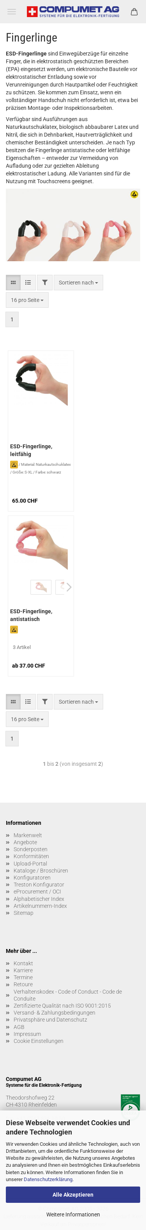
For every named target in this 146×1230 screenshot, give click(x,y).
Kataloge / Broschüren (41, 870)
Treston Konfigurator (39, 884)
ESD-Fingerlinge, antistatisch (31, 615)
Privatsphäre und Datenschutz (50, 1020)
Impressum (27, 1034)
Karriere (23, 970)
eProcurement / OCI (37, 891)
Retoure (23, 984)
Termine (23, 977)
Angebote (25, 842)
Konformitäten (31, 856)
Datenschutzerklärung (48, 1179)
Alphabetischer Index (39, 899)
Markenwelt (28, 835)
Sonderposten (30, 849)
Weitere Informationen (73, 1214)
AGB (19, 1027)
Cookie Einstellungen (38, 1041)
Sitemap (23, 913)
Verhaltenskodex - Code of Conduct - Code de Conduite (68, 995)
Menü (11, 11)
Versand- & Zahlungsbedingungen (54, 1013)
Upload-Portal (30, 863)
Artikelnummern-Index (40, 906)
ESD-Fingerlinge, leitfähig (31, 450)
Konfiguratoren (32, 877)
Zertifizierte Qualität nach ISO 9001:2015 (62, 1006)
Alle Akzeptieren (73, 1195)
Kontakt (23, 963)
